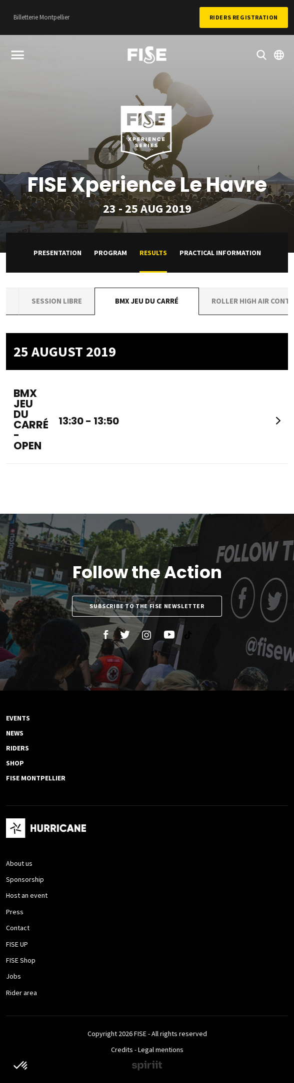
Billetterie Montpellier (42, 17)
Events (18, 718)
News (15, 732)
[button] (21, 1066)
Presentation (58, 252)
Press (15, 911)
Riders (17, 747)
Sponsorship (25, 879)
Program (110, 252)
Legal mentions (161, 1049)
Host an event (27, 895)
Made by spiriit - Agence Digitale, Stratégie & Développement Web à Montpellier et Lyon (147, 1066)
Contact (18, 927)
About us (19, 863)
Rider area (21, 992)
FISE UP (17, 944)
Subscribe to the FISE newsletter (147, 606)
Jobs (13, 976)
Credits (122, 1049)
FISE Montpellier (36, 777)
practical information (220, 252)
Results (153, 252)
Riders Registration (244, 17)
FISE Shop (21, 960)
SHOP (15, 762)
